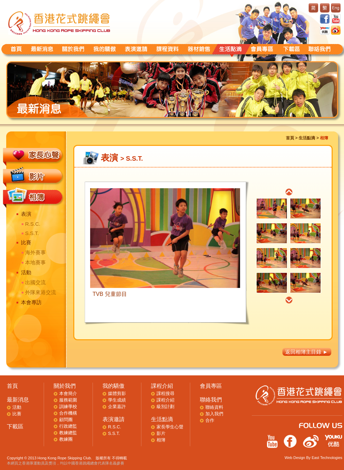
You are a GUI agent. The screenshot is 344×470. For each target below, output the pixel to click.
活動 (26, 272)
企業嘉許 (117, 406)
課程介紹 (162, 386)
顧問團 (66, 419)
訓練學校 (68, 406)
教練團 (66, 439)
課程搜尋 (165, 393)
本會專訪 (31, 302)
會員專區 (211, 386)
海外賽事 (35, 252)
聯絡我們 (211, 400)
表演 (26, 214)
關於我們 (65, 386)
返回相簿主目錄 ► (306, 352)
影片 (161, 433)
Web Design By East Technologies (313, 458)
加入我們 (214, 413)
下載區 (15, 426)
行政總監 (68, 426)
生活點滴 (307, 138)
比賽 (26, 242)
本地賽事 (35, 262)
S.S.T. (32, 233)
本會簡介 (68, 393)
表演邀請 (114, 419)
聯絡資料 (214, 407)
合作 (209, 420)
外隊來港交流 (40, 292)
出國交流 (35, 282)
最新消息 (18, 400)
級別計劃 (165, 406)
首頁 (290, 138)
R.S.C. (32, 224)
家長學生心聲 (170, 426)
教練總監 (68, 432)
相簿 (161, 439)
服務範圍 (68, 400)
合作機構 (68, 413)
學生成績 (117, 400)
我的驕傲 (114, 386)
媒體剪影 (117, 393)
